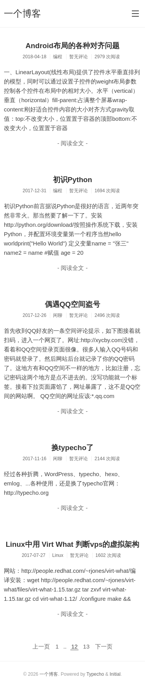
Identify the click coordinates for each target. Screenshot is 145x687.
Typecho (95, 674)
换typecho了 (72, 448)
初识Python (72, 180)
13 (86, 646)
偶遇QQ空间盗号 (72, 304)
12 (74, 646)
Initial (115, 674)
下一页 (104, 646)
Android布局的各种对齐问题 (72, 46)
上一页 (41, 646)
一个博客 (22, 13)
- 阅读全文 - (72, 143)
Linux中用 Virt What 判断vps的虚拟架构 (73, 544)
